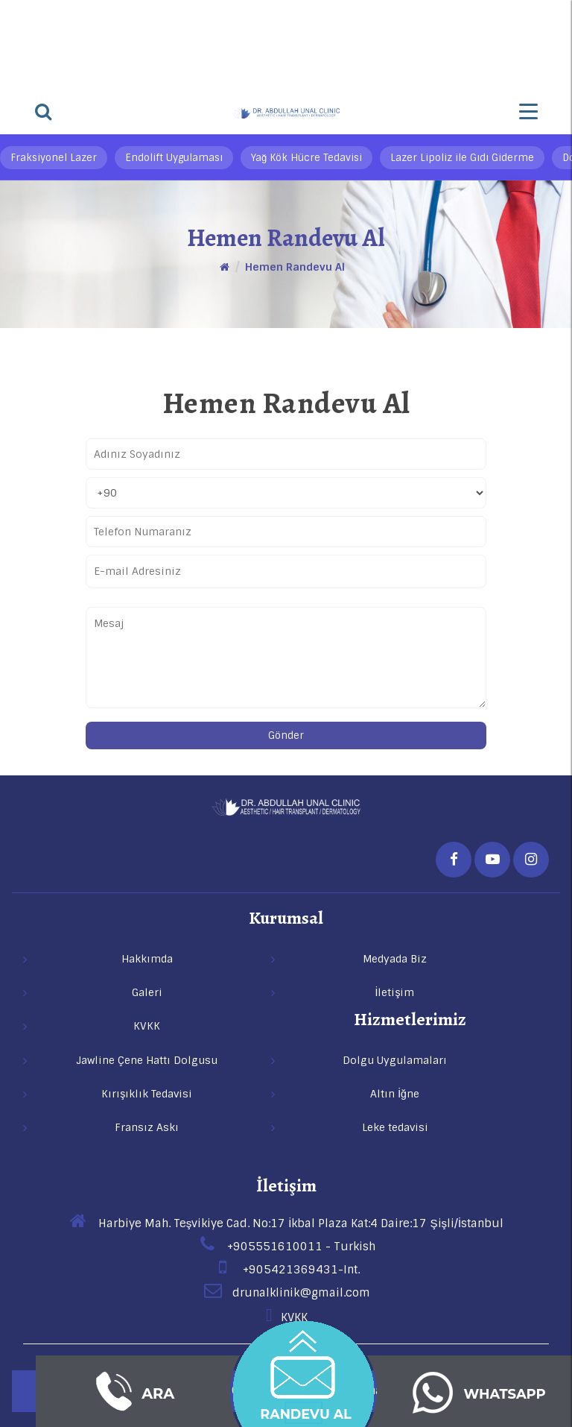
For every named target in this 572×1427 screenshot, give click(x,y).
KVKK (286, 1317)
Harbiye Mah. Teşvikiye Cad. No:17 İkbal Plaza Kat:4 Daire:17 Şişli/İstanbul (286, 1223)
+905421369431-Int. (286, 1269)
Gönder (286, 735)
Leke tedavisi (395, 1127)
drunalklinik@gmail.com (286, 1292)
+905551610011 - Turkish (286, 1246)
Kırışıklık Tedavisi (146, 1093)
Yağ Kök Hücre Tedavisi (306, 157)
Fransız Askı (147, 1127)
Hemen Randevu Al (295, 267)
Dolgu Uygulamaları (395, 1060)
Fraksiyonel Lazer (53, 157)
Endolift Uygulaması (174, 157)
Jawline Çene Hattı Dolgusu (146, 1060)
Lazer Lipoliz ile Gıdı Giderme (462, 157)
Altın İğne (394, 1093)
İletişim (286, 1185)
